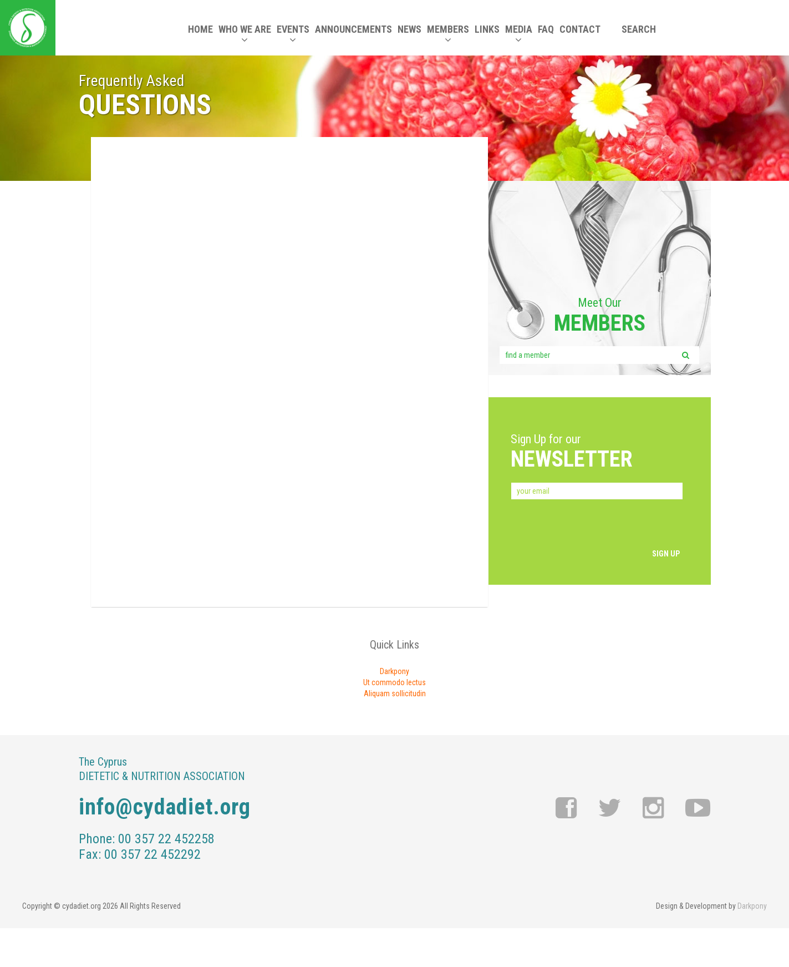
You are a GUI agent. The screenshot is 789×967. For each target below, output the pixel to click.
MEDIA (518, 34)
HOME (200, 29)
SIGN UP (666, 553)
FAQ (546, 29)
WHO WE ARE (245, 34)
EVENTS (293, 34)
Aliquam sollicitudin (395, 693)
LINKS (487, 29)
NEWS (409, 29)
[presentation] (595, 526)
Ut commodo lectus (394, 682)
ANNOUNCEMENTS (353, 29)
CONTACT (579, 29)
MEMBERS (448, 34)
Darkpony (394, 671)
